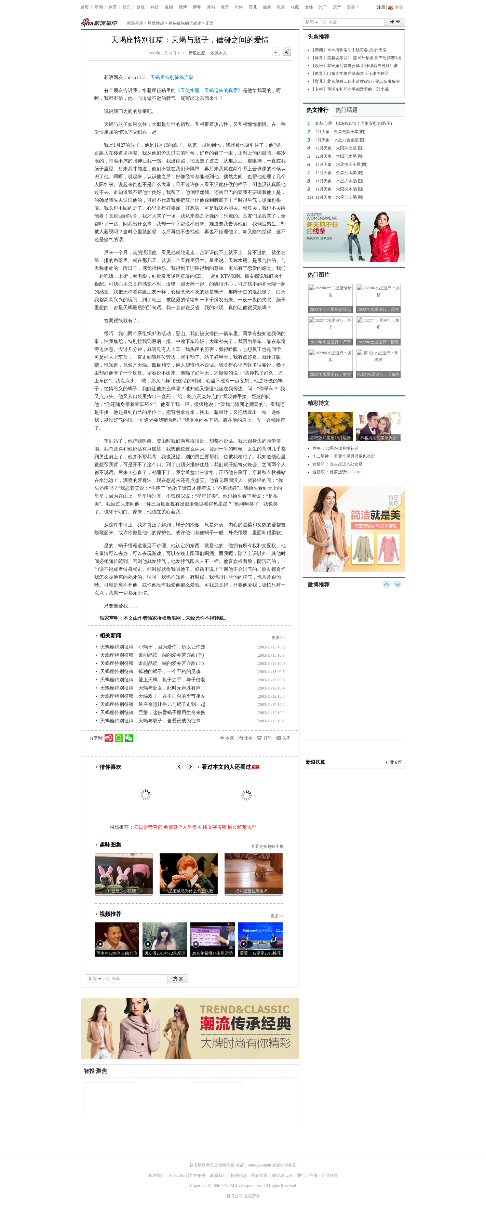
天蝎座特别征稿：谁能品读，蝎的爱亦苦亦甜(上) (152, 663)
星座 (281, 7)
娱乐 (127, 7)
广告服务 (198, 1175)
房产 (337, 7)
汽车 (323, 7)
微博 (183, 7)
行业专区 (394, 762)
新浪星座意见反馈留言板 (211, 1165)
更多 (351, 7)
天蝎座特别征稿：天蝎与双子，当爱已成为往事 (150, 720)
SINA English (283, 1175)
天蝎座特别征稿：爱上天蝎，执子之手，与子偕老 (152, 679)
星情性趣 (156, 23)
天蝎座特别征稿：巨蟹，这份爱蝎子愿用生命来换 (152, 712)
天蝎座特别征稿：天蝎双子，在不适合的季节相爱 (152, 696)
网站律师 (259, 1175)
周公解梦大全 (242, 827)
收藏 (295, 7)
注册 (381, 7)
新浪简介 (156, 1175)
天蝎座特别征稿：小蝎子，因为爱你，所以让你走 (152, 646)
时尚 (239, 7)
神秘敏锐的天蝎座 (184, 23)
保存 (248, 738)
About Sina (177, 1175)
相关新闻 (110, 636)
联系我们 (218, 1175)
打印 (268, 738)
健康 (267, 7)
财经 (141, 7)
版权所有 (252, 1196)
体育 (113, 7)
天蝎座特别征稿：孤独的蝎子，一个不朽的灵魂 (150, 671)
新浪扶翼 (315, 762)
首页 (85, 7)
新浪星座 (135, 23)
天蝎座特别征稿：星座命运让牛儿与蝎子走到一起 (152, 704)
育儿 (253, 7)
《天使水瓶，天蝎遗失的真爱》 (209, 90)
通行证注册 (307, 1175)
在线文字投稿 (212, 827)
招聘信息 (239, 1175)
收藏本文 (219, 53)
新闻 (99, 7)
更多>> (278, 637)
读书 (211, 7)
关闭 (286, 738)
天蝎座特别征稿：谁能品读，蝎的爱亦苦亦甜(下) (152, 655)
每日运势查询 (148, 827)
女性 (309, 7)
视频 (169, 7)
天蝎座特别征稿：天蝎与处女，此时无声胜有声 (150, 688)
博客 (197, 7)
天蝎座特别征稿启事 (171, 77)
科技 (155, 7)
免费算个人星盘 (180, 827)
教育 (225, 7)
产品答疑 (330, 1175)
